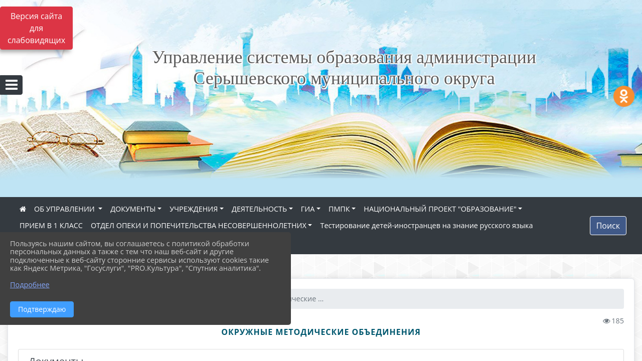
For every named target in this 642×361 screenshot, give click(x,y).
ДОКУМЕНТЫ (132, 209)
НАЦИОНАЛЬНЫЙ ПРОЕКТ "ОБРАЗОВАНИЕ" (440, 209)
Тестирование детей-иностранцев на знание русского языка (426, 225)
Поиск (608, 225)
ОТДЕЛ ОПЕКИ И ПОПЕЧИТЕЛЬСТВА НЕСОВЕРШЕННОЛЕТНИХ (198, 225)
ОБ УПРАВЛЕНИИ (65, 209)
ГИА (308, 209)
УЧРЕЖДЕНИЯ (194, 209)
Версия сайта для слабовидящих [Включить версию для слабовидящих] (36, 28)
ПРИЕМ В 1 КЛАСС (51, 225)
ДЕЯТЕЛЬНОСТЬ (259, 209)
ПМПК (339, 209)
